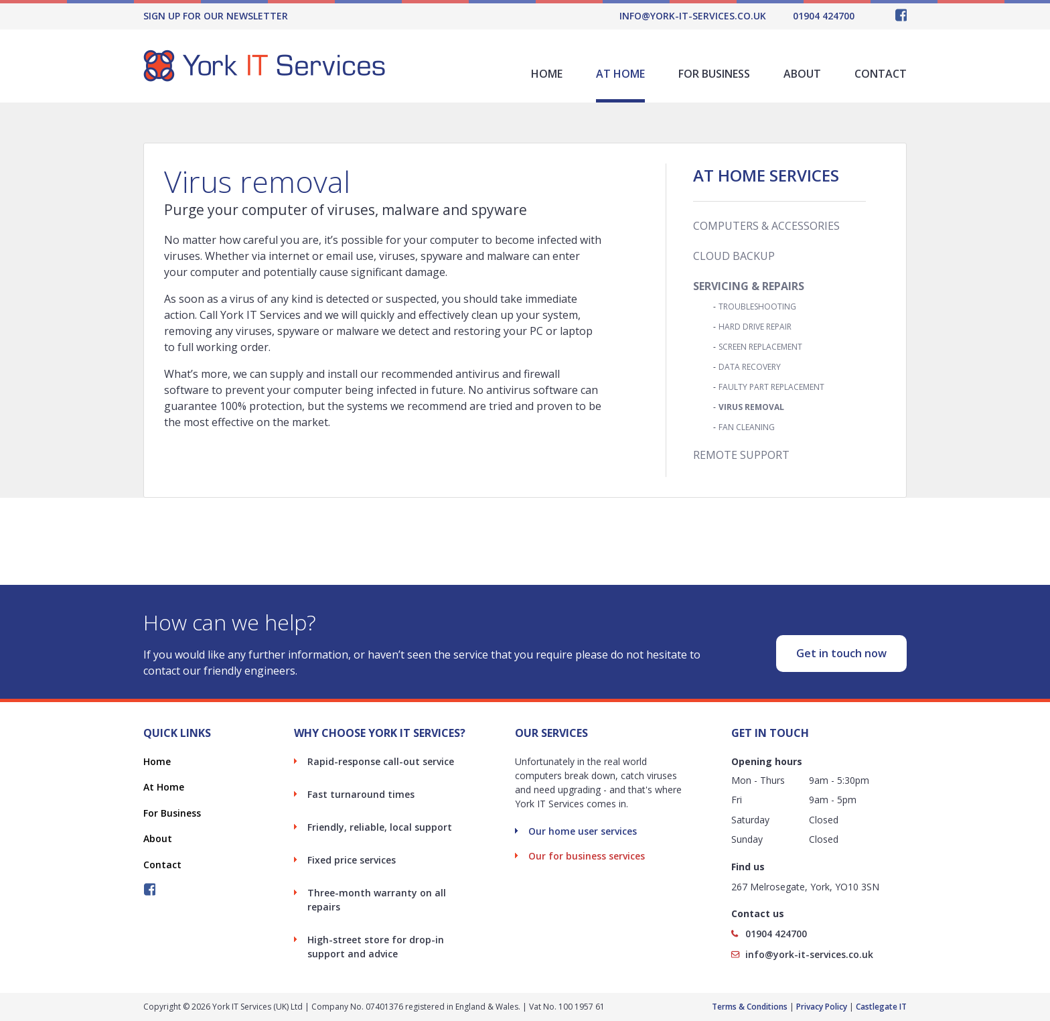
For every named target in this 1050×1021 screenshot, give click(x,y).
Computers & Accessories (766, 225)
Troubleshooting (757, 306)
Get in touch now (841, 653)
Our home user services (582, 831)
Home (546, 73)
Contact (880, 73)
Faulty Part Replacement (771, 387)
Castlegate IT (881, 1006)
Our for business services (586, 855)
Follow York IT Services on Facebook (901, 15)
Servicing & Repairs (748, 286)
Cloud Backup (734, 256)
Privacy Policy (821, 1006)
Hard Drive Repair (755, 326)
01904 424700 (823, 15)
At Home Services (766, 175)
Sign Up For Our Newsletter (215, 15)
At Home (620, 73)
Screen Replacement (760, 346)
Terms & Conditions (750, 1006)
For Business (714, 73)
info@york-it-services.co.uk (692, 15)
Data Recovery (750, 366)
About (802, 73)
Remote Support (741, 455)
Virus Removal (751, 407)
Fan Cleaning (747, 427)
